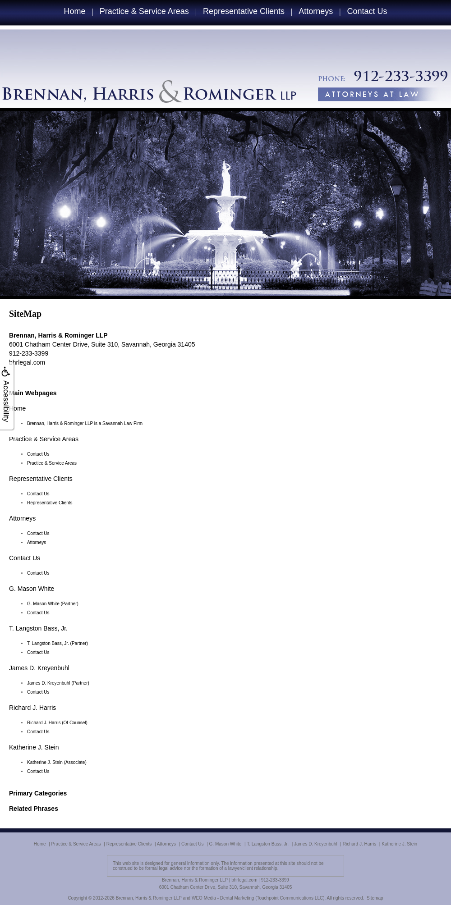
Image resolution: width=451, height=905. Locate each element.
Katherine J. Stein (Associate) (57, 762)
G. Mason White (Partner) (52, 603)
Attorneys (316, 11)
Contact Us (367, 11)
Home (74, 11)
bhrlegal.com (27, 362)
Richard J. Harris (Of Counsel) (57, 722)
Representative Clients (244, 11)
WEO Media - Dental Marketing (223, 898)
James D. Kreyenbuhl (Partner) (58, 683)
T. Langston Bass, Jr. (38, 628)
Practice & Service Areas (144, 11)
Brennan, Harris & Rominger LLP (149, 898)
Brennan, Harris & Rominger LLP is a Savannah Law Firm (85, 423)
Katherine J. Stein (34, 747)
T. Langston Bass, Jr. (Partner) (57, 643)
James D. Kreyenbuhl (39, 668)
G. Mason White (31, 588)
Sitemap (375, 898)
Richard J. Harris (32, 707)
